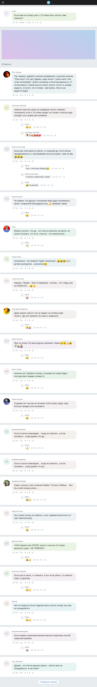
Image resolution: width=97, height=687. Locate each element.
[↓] (37, 22)
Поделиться (40, 22)
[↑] (33, 22)
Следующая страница (48, 682)
